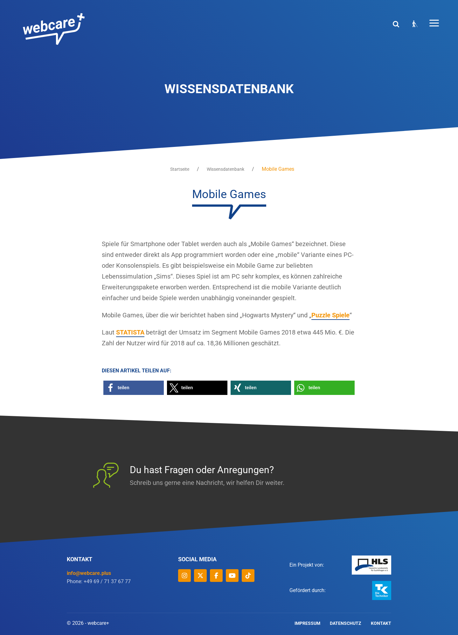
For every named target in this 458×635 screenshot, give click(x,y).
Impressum (307, 623)
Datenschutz (345, 623)
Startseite (179, 169)
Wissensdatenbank (225, 169)
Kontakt (381, 623)
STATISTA (130, 332)
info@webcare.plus (89, 573)
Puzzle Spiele (330, 315)
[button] (133, 388)
